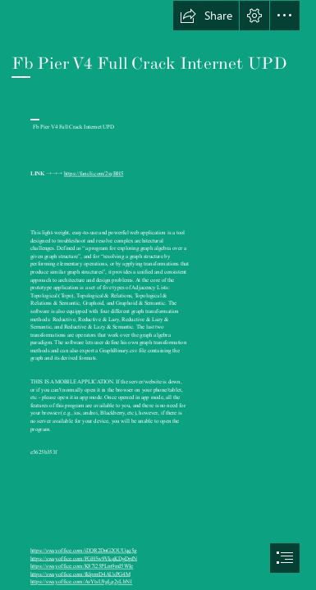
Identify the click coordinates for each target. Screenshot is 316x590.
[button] (206, 15)
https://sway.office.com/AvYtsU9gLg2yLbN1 (81, 582)
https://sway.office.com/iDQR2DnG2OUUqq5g (83, 550)
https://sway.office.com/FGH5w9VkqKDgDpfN (83, 558)
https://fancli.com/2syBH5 (93, 173)
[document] (158, 295)
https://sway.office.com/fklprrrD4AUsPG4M (80, 573)
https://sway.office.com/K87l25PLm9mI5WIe (81, 566)
